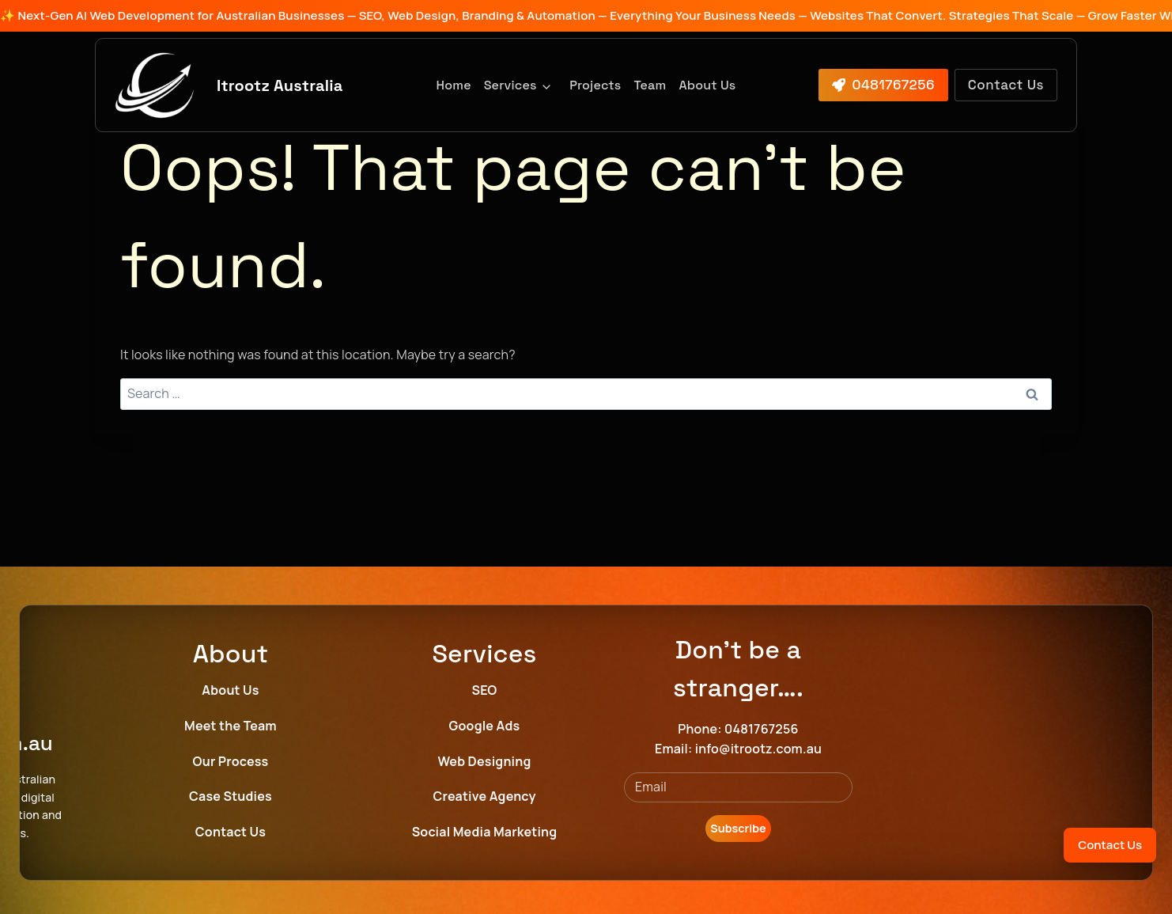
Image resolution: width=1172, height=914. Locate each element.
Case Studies (230, 796)
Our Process (231, 761)
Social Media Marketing (485, 831)
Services (510, 85)
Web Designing (484, 761)
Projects (595, 85)
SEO (484, 690)
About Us (707, 85)
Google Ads (484, 725)
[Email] (738, 787)
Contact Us (230, 831)
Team (649, 85)
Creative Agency (484, 796)
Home (454, 85)
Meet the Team (230, 725)
